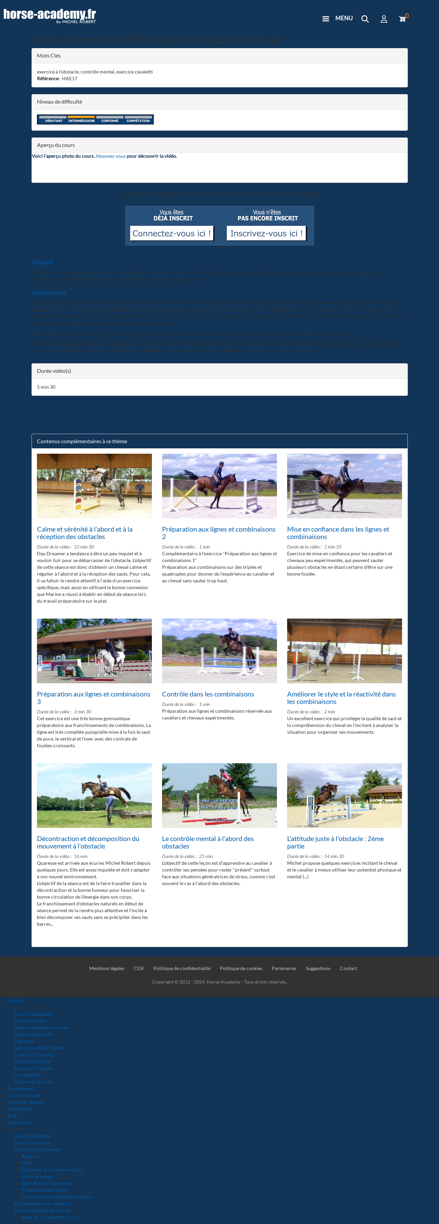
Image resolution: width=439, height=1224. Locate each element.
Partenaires (284, 968)
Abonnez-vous (111, 156)
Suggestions (318, 968)
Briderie (30, 1156)
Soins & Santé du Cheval (39, 1048)
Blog (12, 1115)
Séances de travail (33, 1034)
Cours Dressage (23, 1095)
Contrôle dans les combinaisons (208, 694)
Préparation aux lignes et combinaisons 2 (219, 532)
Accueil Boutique (32, 1136)
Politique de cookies (241, 968)
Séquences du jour (33, 1082)
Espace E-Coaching (34, 1054)
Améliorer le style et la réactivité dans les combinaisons (341, 697)
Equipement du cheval (37, 1149)
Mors (27, 1163)
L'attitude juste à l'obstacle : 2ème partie (335, 842)
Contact (348, 968)
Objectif (42, 262)
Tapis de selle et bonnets (46, 1183)
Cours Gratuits (29, 1021)
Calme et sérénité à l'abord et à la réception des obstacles (85, 532)
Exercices (24, 1041)
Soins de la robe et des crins (50, 1217)
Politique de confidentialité (182, 968)
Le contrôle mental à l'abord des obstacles (208, 842)
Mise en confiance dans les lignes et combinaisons (338, 532)
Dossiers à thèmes (33, 1068)
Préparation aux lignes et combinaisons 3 (94, 697)
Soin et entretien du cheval (42, 1210)
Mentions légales (106, 968)
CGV (139, 968)
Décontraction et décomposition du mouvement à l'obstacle (88, 842)
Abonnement (21, 1088)
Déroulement (49, 292)
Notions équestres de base (41, 1027)
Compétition (27, 1075)
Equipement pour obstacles (43, 1203)
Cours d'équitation (33, 1014)
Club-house (19, 1122)
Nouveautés (19, 1109)
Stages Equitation (32, 1061)
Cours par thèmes (25, 1102)
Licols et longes (37, 1176)
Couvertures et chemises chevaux (56, 1197)
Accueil (15, 1000)
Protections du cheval (44, 1190)
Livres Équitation (32, 1142)
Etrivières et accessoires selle (51, 1170)
